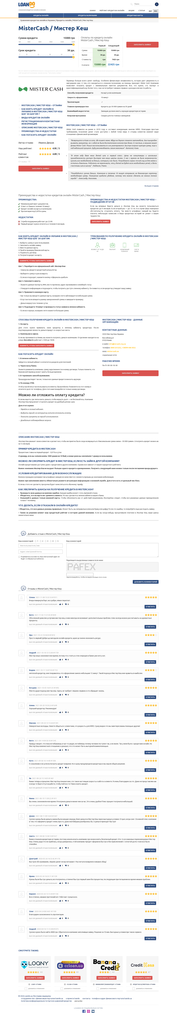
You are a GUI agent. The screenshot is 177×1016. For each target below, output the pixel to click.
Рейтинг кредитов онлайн (112, 10)
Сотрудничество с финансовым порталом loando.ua (42, 998)
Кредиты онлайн (41, 15)
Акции (131, 10)
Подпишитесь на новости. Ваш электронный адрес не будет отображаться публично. (39, 558)
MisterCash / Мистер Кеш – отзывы (42, 105)
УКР (150, 11)
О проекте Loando (73, 998)
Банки (93, 10)
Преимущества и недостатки (39, 131)
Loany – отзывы (34, 984)
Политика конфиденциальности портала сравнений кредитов (46, 1001)
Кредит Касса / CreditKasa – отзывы (142, 984)
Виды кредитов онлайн (36, 117)
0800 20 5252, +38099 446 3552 (123, 348)
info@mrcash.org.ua (117, 344)
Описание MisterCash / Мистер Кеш (42, 127)
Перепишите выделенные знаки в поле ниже (84, 560)
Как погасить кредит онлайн (39, 135)
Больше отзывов (152, 186)
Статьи (141, 10)
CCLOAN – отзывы (70, 984)
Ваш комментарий (25, 541)
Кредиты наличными (87, 15)
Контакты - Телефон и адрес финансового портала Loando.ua (107, 998)
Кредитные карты (135, 15)
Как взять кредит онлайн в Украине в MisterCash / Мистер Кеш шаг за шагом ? (42, 111)
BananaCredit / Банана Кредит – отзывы (106, 984)
